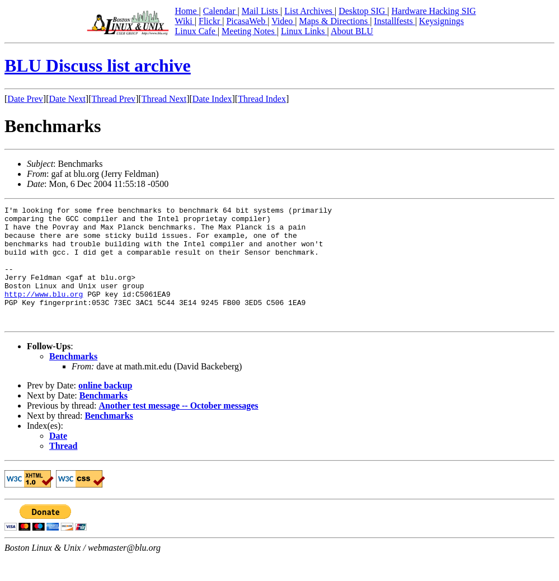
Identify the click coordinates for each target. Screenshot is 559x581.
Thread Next (164, 99)
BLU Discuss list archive (97, 65)
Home (187, 11)
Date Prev (25, 99)
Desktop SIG (363, 11)
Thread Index (262, 99)
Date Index (212, 99)
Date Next (67, 99)
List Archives (309, 11)
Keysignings (441, 21)
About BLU (352, 31)
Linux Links (304, 31)
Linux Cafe (196, 31)
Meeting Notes (249, 31)
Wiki (184, 21)
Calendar (220, 11)
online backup (105, 409)
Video (283, 21)
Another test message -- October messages (178, 429)
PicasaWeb (246, 21)
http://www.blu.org (43, 312)
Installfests (394, 21)
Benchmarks (73, 380)
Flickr (210, 21)
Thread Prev (113, 99)
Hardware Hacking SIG (434, 11)
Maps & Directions (334, 21)
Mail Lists (261, 11)
